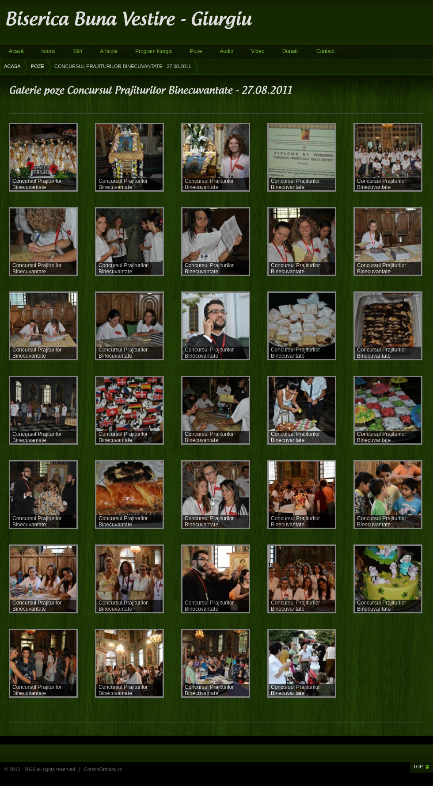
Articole (109, 51)
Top (418, 766)
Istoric (48, 51)
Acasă (16, 51)
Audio (226, 51)
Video (257, 51)
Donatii (290, 51)
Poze (196, 51)
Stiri (77, 51)
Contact (325, 51)
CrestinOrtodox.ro (103, 769)
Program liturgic (153, 51)
